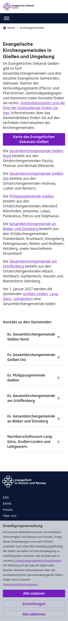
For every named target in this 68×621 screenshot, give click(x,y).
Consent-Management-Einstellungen (37, 560)
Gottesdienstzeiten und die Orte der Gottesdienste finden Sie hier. (34, 108)
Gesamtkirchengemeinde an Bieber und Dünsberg (29, 226)
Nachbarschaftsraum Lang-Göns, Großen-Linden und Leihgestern (34, 441)
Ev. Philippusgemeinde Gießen (34, 378)
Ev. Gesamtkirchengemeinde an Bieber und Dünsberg (34, 419)
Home (9, 27)
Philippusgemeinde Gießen (31, 196)
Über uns (10, 515)
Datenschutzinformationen (20, 584)
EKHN (7, 503)
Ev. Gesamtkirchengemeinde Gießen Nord (34, 337)
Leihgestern (23, 298)
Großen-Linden (35, 293)
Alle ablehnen (34, 614)
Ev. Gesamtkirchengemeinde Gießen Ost (34, 357)
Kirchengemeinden (32, 27)
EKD (6, 497)
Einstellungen (33, 603)
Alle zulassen (34, 593)
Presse (8, 509)
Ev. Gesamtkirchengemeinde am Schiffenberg (34, 398)
